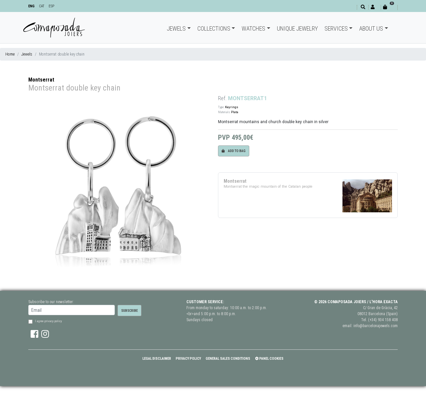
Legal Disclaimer (156, 358)
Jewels (176, 28)
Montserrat (41, 80)
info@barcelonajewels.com (375, 325)
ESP (51, 6)
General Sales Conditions (228, 358)
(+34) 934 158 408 (383, 319)
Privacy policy (188, 358)
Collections (213, 28)
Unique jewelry (297, 28)
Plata (234, 112)
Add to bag (234, 151)
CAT (41, 6)
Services (336, 28)
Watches (253, 28)
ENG (31, 6)
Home (10, 54)
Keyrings (231, 107)
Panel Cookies (269, 358)
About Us (371, 28)
